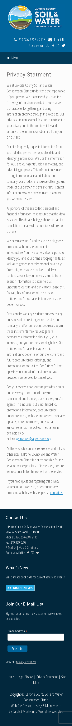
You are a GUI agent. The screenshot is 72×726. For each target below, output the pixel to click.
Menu (12, 57)
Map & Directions (28, 547)
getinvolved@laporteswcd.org (33, 438)
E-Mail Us (11, 547)
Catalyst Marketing (24, 711)
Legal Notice (25, 676)
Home (10, 676)
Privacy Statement (47, 676)
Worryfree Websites (50, 711)
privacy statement (26, 662)
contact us (56, 492)
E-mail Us (56, 39)
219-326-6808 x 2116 (29, 39)
